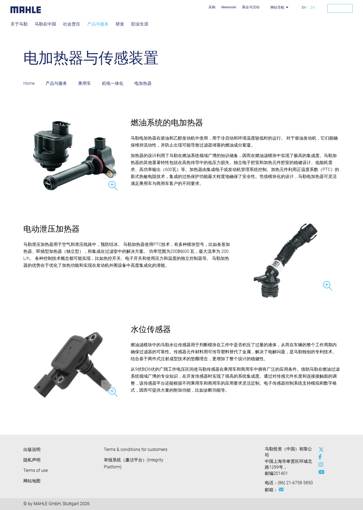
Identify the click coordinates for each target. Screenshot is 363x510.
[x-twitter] (319, 449)
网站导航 (277, 7)
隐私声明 (32, 459)
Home (29, 83)
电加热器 (143, 83)
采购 (211, 7)
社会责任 (71, 24)
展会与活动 (250, 7)
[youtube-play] (319, 472)
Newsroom (228, 7)
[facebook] (319, 457)
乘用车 (84, 83)
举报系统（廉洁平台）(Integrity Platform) (133, 463)
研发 (120, 24)
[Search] (340, 8)
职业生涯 (139, 24)
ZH (312, 7)
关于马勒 (19, 24)
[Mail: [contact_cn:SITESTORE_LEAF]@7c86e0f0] (281, 489)
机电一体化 (112, 83)
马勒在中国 (45, 24)
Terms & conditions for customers (135, 449)
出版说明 (32, 449)
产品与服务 (98, 24)
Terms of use (35, 470)
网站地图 (32, 480)
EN (304, 7)
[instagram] (319, 464)
